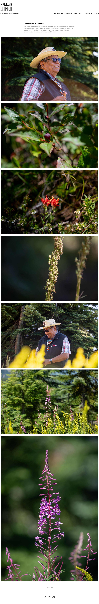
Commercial (68, 13)
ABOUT (81, 13)
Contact (87, 13)
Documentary (58, 13)
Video (75, 13)
